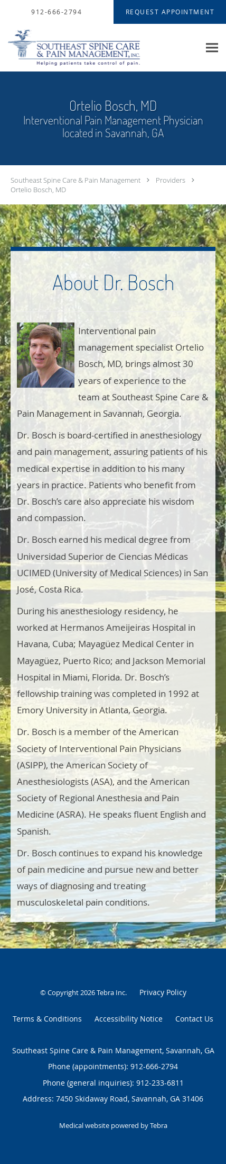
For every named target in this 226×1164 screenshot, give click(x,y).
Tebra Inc (111, 992)
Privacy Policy (162, 992)
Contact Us (194, 1019)
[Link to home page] (100, 47)
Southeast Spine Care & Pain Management (75, 180)
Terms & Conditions (47, 1019)
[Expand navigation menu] (212, 48)
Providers (170, 180)
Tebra (158, 1125)
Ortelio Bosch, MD (38, 189)
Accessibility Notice (129, 1019)
